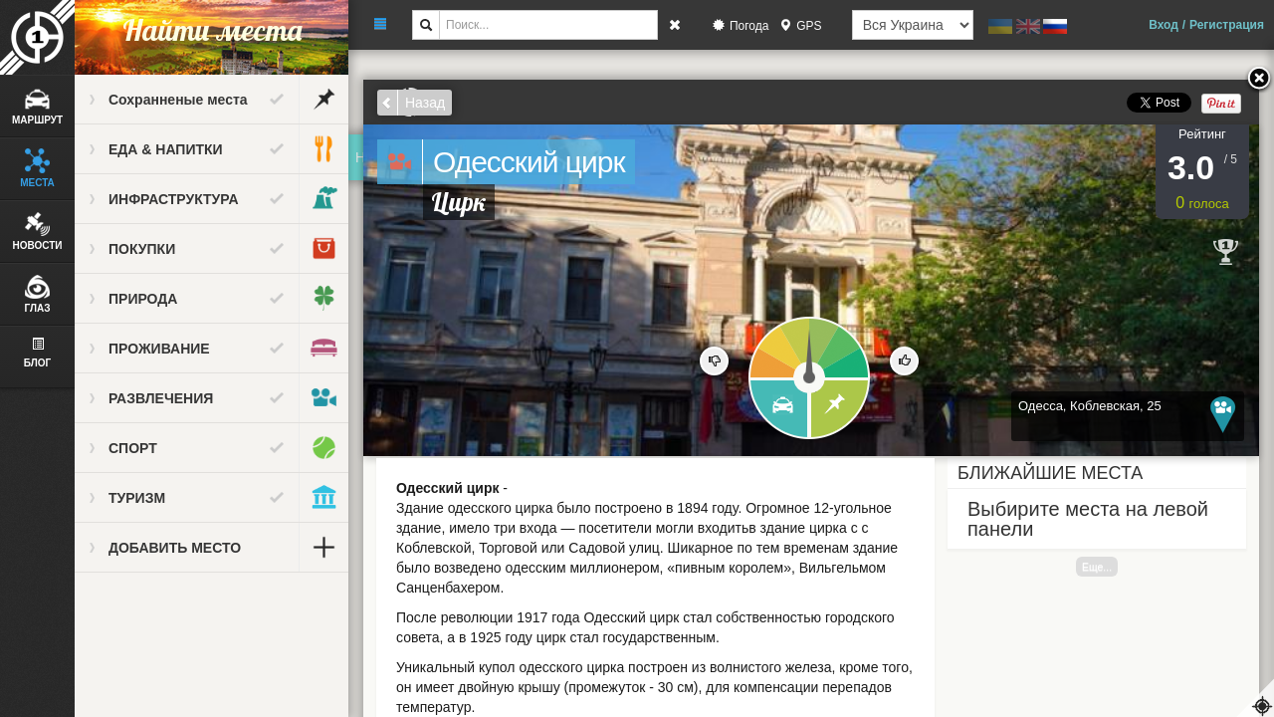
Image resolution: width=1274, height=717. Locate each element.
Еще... (1097, 567)
